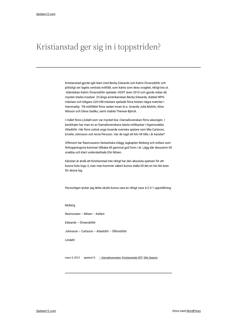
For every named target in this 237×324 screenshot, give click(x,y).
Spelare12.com (45, 14)
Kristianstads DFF (132, 257)
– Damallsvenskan (110, 257)
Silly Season (151, 257)
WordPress (193, 311)
